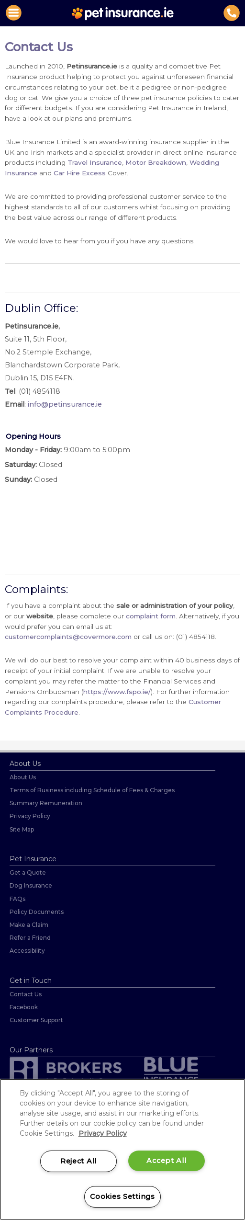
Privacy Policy (30, 816)
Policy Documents (37, 911)
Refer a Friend (30, 937)
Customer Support (36, 1020)
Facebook (24, 1007)
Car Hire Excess (80, 173)
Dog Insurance (31, 885)
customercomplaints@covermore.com (68, 636)
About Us (23, 777)
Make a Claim (29, 924)
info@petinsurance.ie (65, 404)
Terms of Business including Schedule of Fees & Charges (92, 790)
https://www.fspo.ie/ (117, 692)
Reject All (78, 1161)
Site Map (22, 829)
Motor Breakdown (155, 162)
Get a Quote (28, 872)
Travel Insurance (94, 162)
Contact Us (26, 994)
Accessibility (27, 950)
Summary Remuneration (46, 803)
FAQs (17, 898)
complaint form (151, 616)
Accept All (166, 1160)
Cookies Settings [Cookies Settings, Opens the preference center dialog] (122, 1196)
